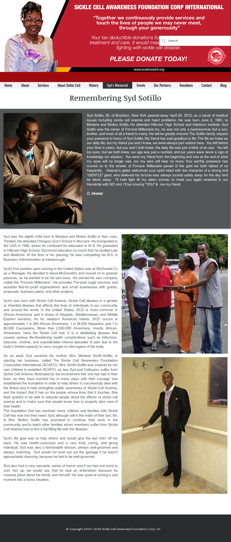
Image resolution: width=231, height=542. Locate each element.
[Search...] (194, 41)
